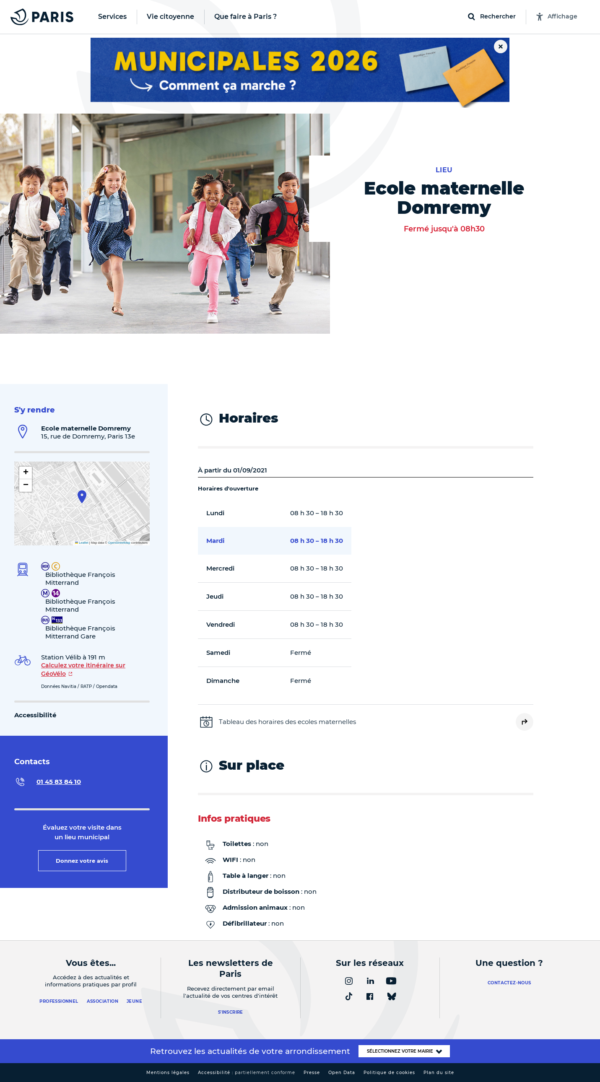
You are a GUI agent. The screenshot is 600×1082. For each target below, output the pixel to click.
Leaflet (81, 543)
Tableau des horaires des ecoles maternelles (287, 722)
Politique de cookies (389, 1072)
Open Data (341, 1072)
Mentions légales (168, 1072)
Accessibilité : (246, 1072)
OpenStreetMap (119, 543)
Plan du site (438, 1072)
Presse (312, 1072)
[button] (82, 496)
